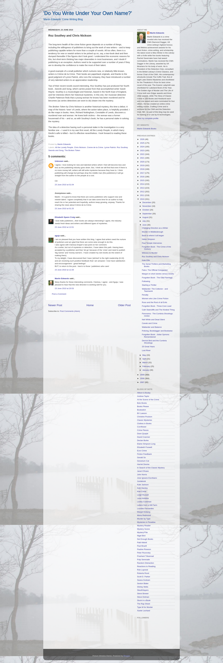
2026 (142, 139)
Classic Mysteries (144, 420)
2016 (142, 177)
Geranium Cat (143, 461)
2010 (142, 199)
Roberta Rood (143, 573)
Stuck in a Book (143, 600)
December (147, 202)
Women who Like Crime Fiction (155, 298)
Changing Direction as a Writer (155, 228)
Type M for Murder (145, 607)
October (146, 210)
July (144, 221)
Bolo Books (142, 403)
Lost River (146, 350)
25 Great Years (148, 347)
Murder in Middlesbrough (152, 232)
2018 (142, 169)
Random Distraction (145, 563)
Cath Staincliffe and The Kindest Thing (158, 310)
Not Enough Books (145, 539)
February (146, 366)
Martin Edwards (62, 278)
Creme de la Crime (95, 147)
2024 (142, 147)
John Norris (142, 474)
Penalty (145, 295)
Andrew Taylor (143, 396)
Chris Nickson (80, 147)
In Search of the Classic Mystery (151, 468)
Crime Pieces (142, 430)
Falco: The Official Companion (155, 270)
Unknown (59, 161)
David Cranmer (143, 437)
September (147, 214)
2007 (142, 382)
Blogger (126, 656)
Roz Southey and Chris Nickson (155, 257)
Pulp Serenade (143, 559)
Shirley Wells (142, 587)
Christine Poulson (144, 417)
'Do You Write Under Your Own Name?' (87, 13)
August (145, 217)
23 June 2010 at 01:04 (64, 185)
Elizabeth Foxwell (144, 447)
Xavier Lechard (143, 611)
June (144, 225)
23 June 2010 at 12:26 (64, 270)
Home (90, 305)
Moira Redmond (144, 515)
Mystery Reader (144, 526)
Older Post (124, 305)
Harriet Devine (143, 464)
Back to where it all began (153, 235)
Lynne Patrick (110, 147)
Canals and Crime (149, 323)
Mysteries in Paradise (146, 522)
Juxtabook (141, 481)
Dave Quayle (142, 434)
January (146, 370)
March (145, 362)
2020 (142, 162)
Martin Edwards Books (146, 129)
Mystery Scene (143, 529)
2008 (142, 378)
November (147, 206)
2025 (142, 143)
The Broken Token (72, 150)
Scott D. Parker (143, 577)
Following (146, 281)
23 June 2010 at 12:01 (64, 227)
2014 (142, 184)
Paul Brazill (142, 546)
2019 (142, 165)
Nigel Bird (141, 536)
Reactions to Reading (146, 566)
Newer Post (55, 305)
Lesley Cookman (144, 502)
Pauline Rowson (144, 549)
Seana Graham (143, 580)
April (144, 359)
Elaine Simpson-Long (146, 444)
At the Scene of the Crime (148, 400)
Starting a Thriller (149, 285)
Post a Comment (59, 294)
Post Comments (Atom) (70, 311)
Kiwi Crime (141, 491)
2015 (142, 180)
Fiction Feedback (144, 454)
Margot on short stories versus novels (158, 274)
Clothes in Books (144, 423)
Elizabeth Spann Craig (65, 217)
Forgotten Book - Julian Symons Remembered (155, 335)
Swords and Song (56, 150)
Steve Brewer (143, 593)
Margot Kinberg (143, 512)
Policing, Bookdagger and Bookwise (157, 331)
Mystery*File (142, 532)
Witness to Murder (150, 253)
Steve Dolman (143, 597)
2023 (142, 150)
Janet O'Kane (143, 471)
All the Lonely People (64, 147)
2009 (142, 375)
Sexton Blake (142, 583)
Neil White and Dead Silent (153, 319)
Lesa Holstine (143, 498)
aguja (57, 236)
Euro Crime (142, 451)
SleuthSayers (142, 590)
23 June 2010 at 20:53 (64, 288)
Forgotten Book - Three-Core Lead (156, 306)
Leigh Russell (143, 495)
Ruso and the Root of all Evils (154, 302)
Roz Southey (122, 147)
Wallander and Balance (152, 327)
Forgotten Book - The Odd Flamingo (157, 278)
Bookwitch (141, 410)
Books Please (143, 406)
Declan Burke (143, 440)
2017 (142, 173)
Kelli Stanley (142, 488)
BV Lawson (142, 413)
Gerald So (141, 457)
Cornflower (141, 427)
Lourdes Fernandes (145, 508)
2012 (142, 192)
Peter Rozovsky (144, 553)
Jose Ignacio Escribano (147, 478)
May (144, 355)
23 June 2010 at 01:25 (64, 208)
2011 (142, 195)
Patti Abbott (142, 542)
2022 (142, 154)
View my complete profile (147, 118)
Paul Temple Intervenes (152, 243)
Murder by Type (143, 519)
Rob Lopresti (142, 570)
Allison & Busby (143, 393)
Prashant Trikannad (145, 556)
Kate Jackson (143, 485)
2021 (142, 158)
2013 (142, 188)
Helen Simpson (148, 239)
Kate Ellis (146, 260)
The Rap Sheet (143, 604)
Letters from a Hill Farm (147, 505)
